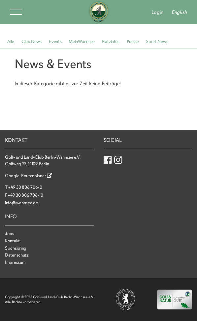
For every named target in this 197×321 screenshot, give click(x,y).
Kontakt (12, 241)
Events (55, 41)
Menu (16, 12)
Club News (31, 41)
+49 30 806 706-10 (25, 195)
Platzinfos (110, 41)
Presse (133, 41)
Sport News (157, 41)
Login (157, 12)
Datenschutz (16, 255)
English (179, 12)
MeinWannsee (82, 41)
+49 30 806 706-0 (25, 187)
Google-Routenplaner (28, 176)
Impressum (15, 262)
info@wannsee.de (21, 203)
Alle (10, 41)
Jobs (9, 233)
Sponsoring (15, 248)
